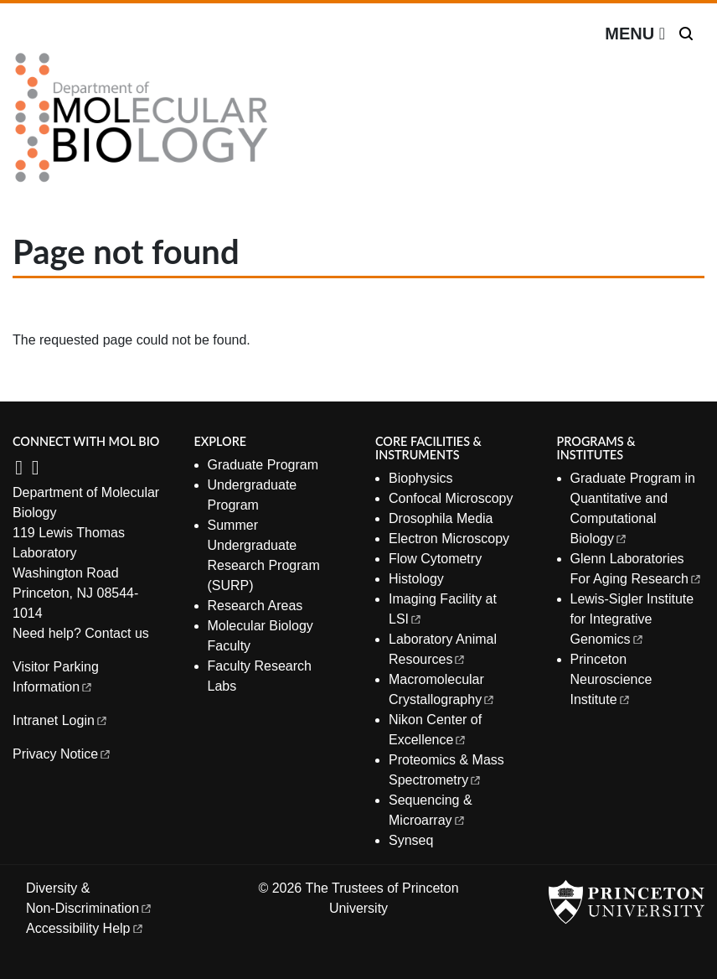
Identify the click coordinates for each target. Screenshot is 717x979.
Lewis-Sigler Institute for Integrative (632, 619)
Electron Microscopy (449, 538)
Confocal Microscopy (451, 498)
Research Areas (255, 605)
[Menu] (635, 33)
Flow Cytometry (435, 559)
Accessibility (85, 928)
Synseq (411, 840)
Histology (416, 579)
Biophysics (420, 478)
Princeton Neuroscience (613, 679)
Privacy (62, 754)
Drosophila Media (441, 518)
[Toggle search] (686, 33)
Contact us (116, 633)
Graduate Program (263, 465)
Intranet (61, 720)
